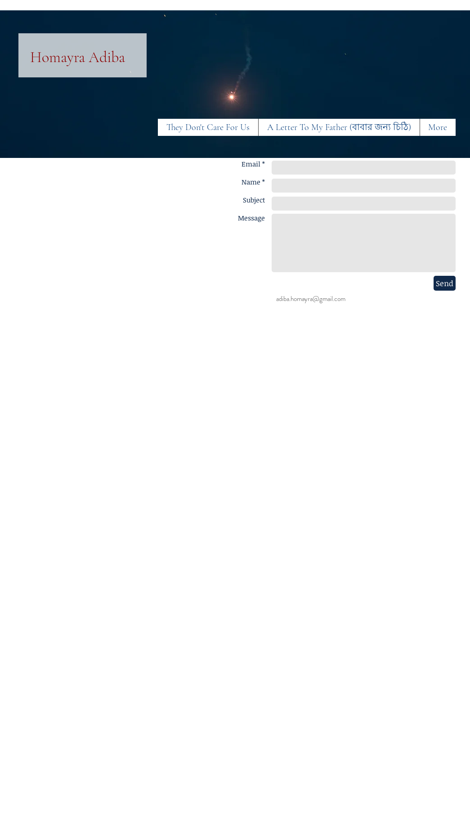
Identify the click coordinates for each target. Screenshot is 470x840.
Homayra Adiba (77, 57)
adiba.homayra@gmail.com (310, 299)
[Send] (445, 283)
